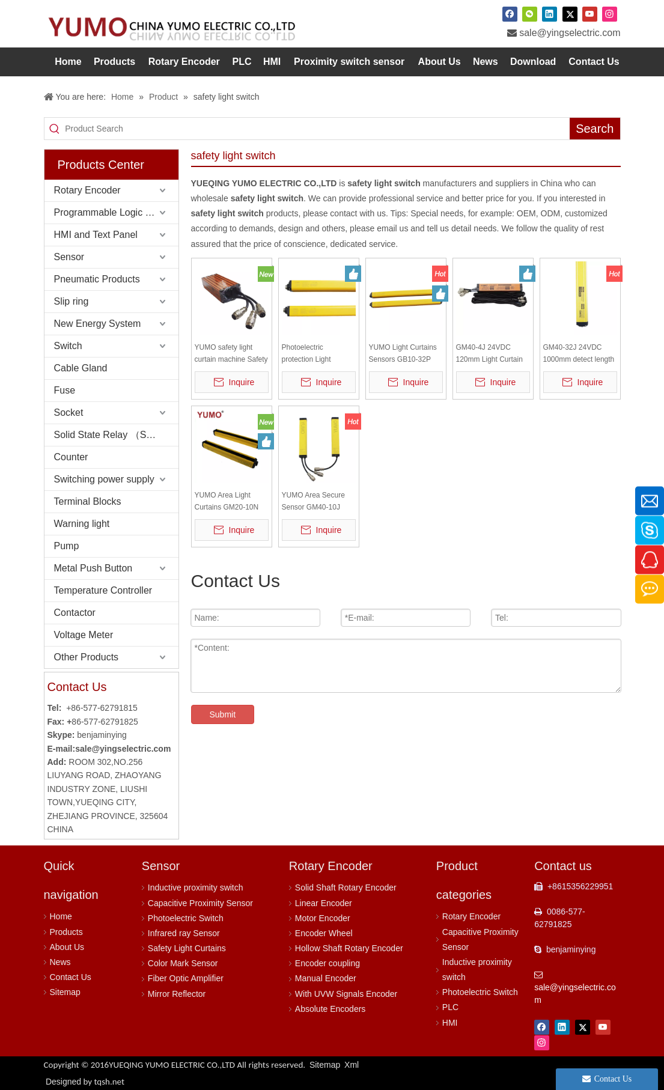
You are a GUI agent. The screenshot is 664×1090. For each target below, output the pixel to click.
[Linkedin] (549, 14)
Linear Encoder (323, 903)
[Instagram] (609, 14)
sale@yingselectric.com (569, 33)
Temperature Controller (103, 590)
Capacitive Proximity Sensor (200, 903)
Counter (71, 457)
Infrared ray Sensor (184, 933)
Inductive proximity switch (195, 887)
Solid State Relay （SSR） (111, 435)
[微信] (529, 14)
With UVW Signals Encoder (346, 994)
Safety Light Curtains (187, 948)
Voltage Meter (84, 635)
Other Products (86, 657)
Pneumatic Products (97, 279)
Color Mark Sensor (183, 963)
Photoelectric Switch (186, 918)
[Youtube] (589, 14)
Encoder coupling (327, 963)
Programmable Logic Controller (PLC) (116, 212)
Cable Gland (81, 368)
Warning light (82, 524)
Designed (85, 1081)
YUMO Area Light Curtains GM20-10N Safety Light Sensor (227, 502)
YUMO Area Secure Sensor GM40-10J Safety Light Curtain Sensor (313, 502)
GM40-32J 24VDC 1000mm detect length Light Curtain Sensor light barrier (579, 354)
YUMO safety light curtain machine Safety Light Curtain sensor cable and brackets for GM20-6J (231, 354)
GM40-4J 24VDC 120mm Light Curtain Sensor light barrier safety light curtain (489, 354)
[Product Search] (317, 128)
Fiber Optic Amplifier (186, 978)
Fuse (65, 390)
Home (61, 916)
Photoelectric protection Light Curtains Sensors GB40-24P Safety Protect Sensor (310, 354)
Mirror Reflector (177, 994)
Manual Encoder (325, 978)
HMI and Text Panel (96, 235)
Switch (68, 346)
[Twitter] (569, 14)
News (60, 962)
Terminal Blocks (87, 501)
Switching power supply (104, 479)
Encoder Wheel (324, 933)
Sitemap (65, 992)
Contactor (75, 612)
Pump (66, 546)
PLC (450, 1007)
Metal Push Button (93, 568)
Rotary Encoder (87, 190)
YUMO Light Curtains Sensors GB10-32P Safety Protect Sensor (404, 354)
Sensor (69, 257)
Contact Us (70, 977)
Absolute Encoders (330, 1009)
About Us (67, 947)
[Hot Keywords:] (595, 128)
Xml (351, 1065)
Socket (69, 412)
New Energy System (97, 323)
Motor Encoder (322, 918)
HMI (450, 1023)
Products (66, 932)
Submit (223, 714)
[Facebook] (509, 14)
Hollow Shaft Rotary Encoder (349, 948)
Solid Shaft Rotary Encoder (346, 887)
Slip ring (71, 301)
